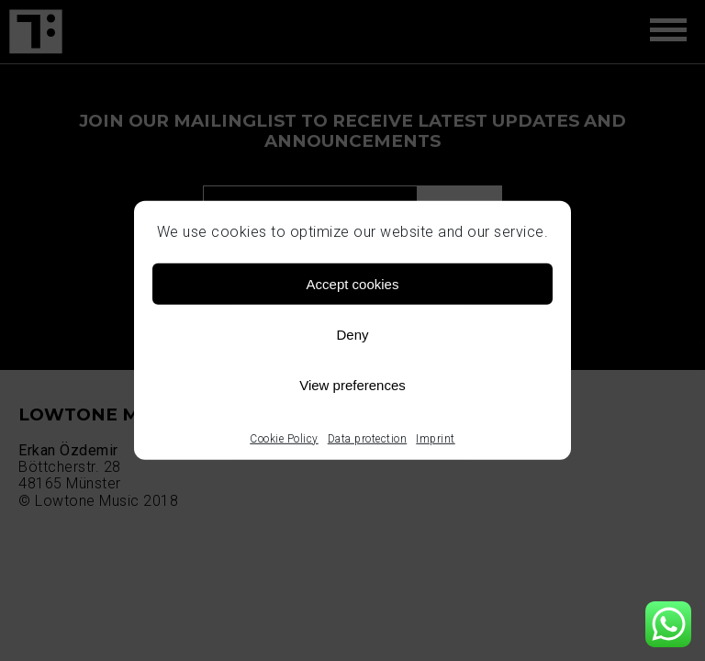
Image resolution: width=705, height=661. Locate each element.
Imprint (435, 438)
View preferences (352, 384)
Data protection (368, 438)
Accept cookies (353, 283)
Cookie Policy (284, 438)
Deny (352, 334)
